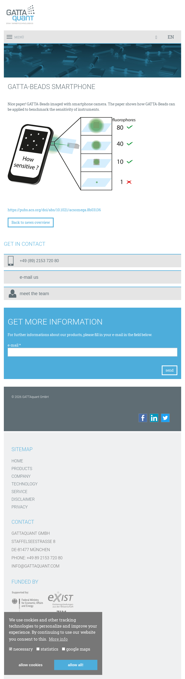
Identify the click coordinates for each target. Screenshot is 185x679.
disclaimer (23, 499)
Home (17, 461)
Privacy (19, 507)
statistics (47, 649)
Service (19, 491)
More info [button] (58, 639)
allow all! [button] (76, 665)
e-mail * (14, 345)
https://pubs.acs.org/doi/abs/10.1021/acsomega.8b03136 (54, 209)
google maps (76, 649)
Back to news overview (30, 222)
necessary (21, 649)
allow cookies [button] (31, 665)
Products (21, 468)
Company (21, 476)
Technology (24, 484)
